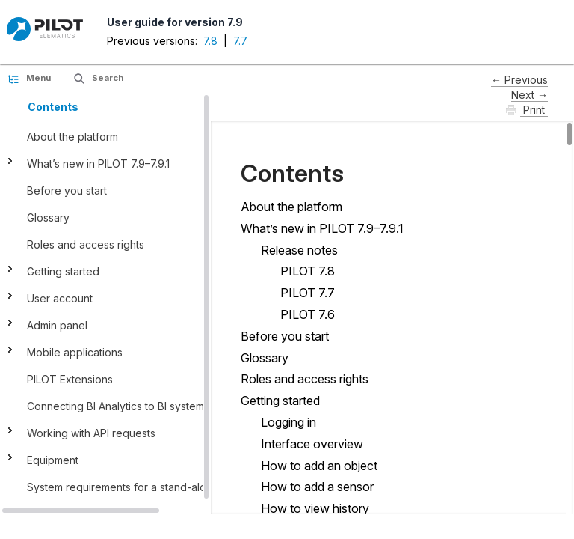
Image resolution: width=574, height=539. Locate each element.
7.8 (210, 40)
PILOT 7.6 (307, 314)
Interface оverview (312, 443)
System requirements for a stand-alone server (140, 487)
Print (534, 109)
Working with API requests (91, 433)
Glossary (48, 217)
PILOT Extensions (70, 379)
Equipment (52, 460)
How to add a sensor (317, 486)
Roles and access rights (85, 244)
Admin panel (58, 325)
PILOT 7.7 (307, 292)
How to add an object (319, 465)
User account (60, 298)
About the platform (72, 136)
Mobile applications (75, 352)
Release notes (299, 250)
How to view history (315, 508)
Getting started (63, 271)
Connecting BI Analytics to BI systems (118, 406)
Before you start (67, 190)
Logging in (288, 422)
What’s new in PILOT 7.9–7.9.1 (98, 163)
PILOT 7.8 (307, 271)
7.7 (240, 40)
